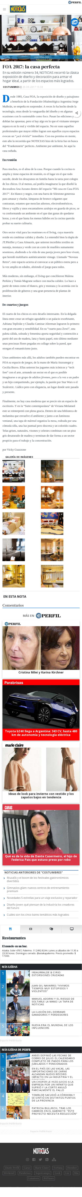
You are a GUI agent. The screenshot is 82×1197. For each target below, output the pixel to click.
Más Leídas (9, 967)
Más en (41, 615)
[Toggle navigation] (5, 9)
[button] (76, 113)
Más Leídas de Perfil (16, 1050)
